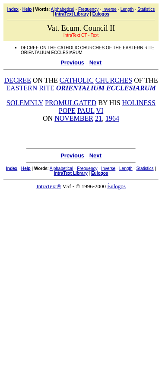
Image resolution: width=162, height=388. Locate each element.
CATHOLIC (77, 80)
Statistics (146, 9)
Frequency (88, 9)
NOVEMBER (73, 118)
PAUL (86, 110)
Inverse (109, 9)
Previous (72, 62)
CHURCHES (113, 80)
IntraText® (48, 186)
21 (98, 118)
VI (99, 110)
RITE (46, 88)
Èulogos (100, 14)
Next (95, 62)
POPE (67, 110)
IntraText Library (72, 14)
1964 (112, 118)
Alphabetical (62, 9)
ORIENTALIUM (80, 88)
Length (127, 9)
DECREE (17, 80)
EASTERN (21, 88)
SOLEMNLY (24, 102)
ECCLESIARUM (131, 88)
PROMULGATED (70, 102)
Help (27, 9)
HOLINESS (139, 102)
